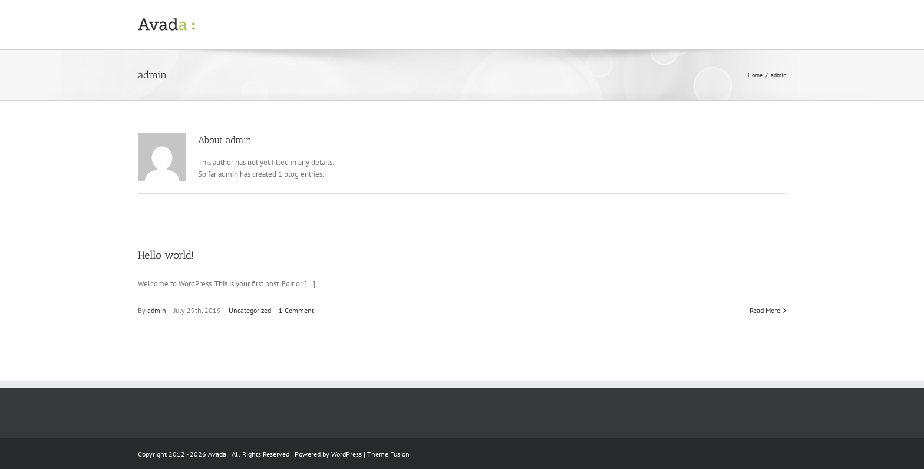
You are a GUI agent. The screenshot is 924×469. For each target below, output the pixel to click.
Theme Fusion (388, 454)
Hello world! (166, 255)
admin (156, 310)
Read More (765, 310)
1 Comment (296, 310)
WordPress (346, 454)
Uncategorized (250, 310)
